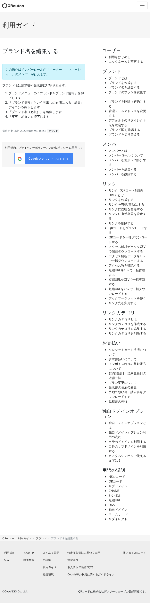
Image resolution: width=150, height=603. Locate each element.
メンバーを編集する (123, 169)
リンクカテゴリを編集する (127, 328)
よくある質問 (51, 552)
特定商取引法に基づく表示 (83, 552)
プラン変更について (123, 382)
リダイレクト (118, 519)
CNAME (114, 491)
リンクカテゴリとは (123, 319)
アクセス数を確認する (124, 265)
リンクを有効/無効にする (126, 204)
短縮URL (115, 500)
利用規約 (10, 147)
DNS (112, 505)
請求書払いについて (123, 359)
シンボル (115, 495)
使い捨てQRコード (134, 552)
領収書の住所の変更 (123, 387)
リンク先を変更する (123, 303)
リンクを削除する (121, 223)
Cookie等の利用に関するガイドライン (90, 574)
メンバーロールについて (126, 155)
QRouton (8, 538)
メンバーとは (118, 150)
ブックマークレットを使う (127, 298)
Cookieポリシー (58, 147)
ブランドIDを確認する (124, 130)
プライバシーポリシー (32, 147)
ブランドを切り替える (124, 134)
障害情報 (28, 560)
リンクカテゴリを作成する (127, 324)
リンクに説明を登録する (126, 209)
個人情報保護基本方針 (81, 567)
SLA (6, 560)
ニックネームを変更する (126, 61)
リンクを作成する (121, 200)
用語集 (47, 560)
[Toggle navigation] (142, 5)
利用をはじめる (119, 57)
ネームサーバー (119, 514)
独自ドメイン (118, 509)
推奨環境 (48, 574)
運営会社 (72, 560)
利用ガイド (19, 25)
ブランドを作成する (123, 83)
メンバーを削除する (123, 174)
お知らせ (28, 552)
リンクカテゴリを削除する (127, 333)
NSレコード (117, 476)
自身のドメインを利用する (127, 441)
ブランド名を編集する (124, 87)
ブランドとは (118, 78)
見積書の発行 (118, 401)
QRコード (115, 481)
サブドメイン (118, 486)
